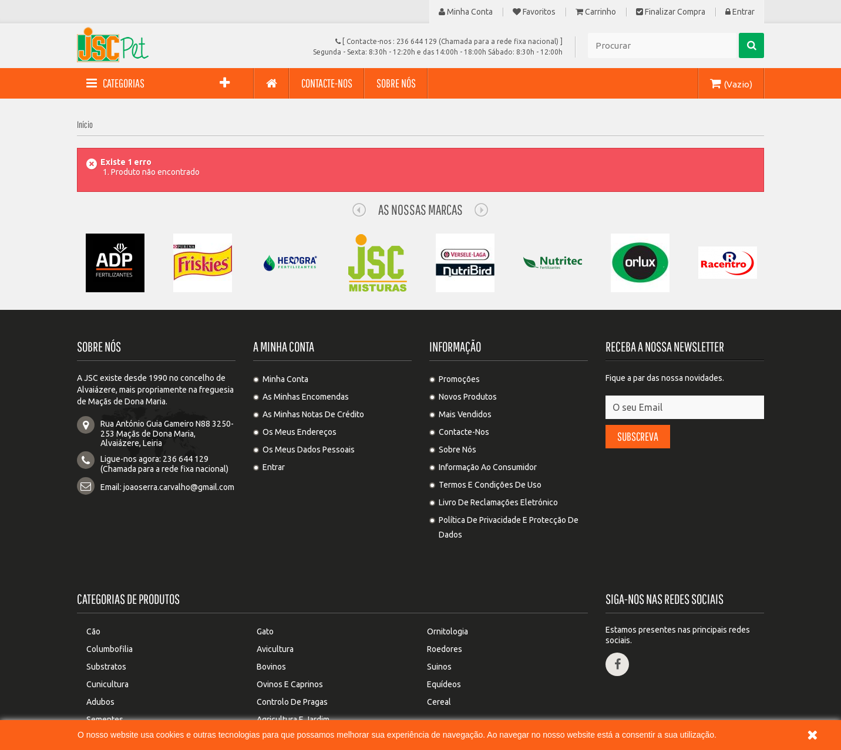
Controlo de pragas (292, 658)
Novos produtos (468, 396)
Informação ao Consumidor (488, 467)
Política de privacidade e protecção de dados (508, 527)
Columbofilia (109, 605)
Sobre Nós (457, 449)
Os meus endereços (300, 432)
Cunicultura (107, 640)
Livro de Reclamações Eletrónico (498, 502)
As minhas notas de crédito (313, 414)
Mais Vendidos (465, 414)
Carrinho (596, 12)
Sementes (104, 675)
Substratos (106, 622)
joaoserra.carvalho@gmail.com (178, 487)
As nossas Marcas (420, 209)
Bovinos (271, 622)
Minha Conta (466, 12)
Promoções (459, 379)
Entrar (740, 12)
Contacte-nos (464, 432)
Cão (93, 587)
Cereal (439, 658)
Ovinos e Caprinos (290, 640)
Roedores (444, 605)
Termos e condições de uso (490, 484)
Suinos (439, 622)
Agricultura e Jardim (293, 675)
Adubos (100, 658)
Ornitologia (447, 587)
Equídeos (444, 640)
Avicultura (275, 605)
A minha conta (283, 346)
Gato (265, 587)
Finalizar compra (670, 12)
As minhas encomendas (306, 396)
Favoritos (534, 12)
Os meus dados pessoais (309, 449)
